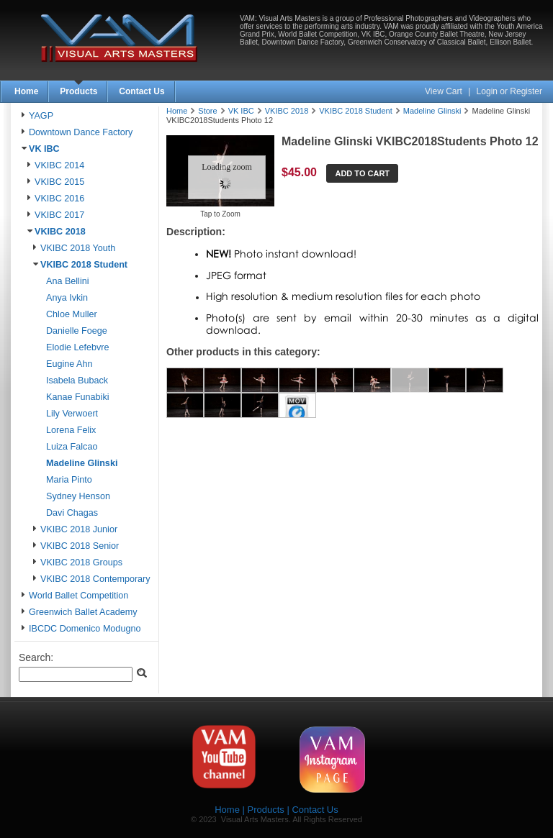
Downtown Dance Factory (80, 132)
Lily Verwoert (72, 414)
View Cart (444, 91)
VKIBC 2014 (59, 165)
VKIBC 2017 (59, 215)
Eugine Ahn (69, 364)
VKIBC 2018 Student (83, 265)
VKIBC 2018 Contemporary (95, 579)
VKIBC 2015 (59, 182)
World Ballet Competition (78, 596)
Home (26, 91)
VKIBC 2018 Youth (77, 248)
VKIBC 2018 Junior (78, 529)
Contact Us (141, 91)
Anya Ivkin (67, 298)
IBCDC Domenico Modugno (84, 629)
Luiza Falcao (71, 447)
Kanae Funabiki (77, 397)
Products (78, 91)
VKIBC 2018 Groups (81, 562)
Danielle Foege (76, 331)
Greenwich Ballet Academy (83, 612)
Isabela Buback (77, 380)
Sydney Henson (78, 496)
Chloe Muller (71, 314)
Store (207, 110)
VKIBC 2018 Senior (79, 546)
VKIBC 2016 (59, 198)
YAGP (41, 116)
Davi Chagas (72, 513)
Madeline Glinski (81, 463)
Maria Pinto (69, 480)
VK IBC (44, 149)
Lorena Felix (71, 430)
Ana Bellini (67, 281)
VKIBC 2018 (60, 232)
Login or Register (509, 91)
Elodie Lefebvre (77, 347)
